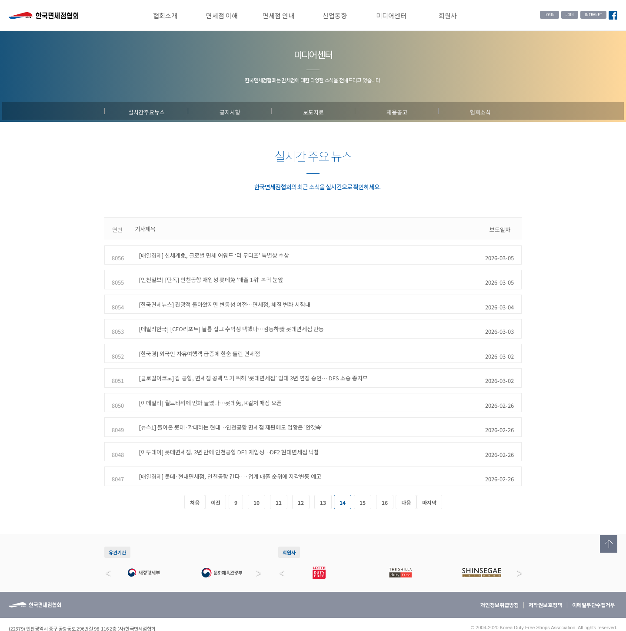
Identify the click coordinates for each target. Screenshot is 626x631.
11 (279, 480)
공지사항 (230, 111)
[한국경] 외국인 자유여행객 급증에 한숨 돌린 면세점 (195, 341)
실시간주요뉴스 (146, 111)
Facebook (613, 15)
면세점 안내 (278, 15)
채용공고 (396, 111)
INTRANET (593, 15)
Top (608, 544)
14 (343, 480)
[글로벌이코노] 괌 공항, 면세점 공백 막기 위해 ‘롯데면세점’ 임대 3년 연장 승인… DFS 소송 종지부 (249, 363)
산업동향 (335, 15)
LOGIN (549, 15)
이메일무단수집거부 (593, 583)
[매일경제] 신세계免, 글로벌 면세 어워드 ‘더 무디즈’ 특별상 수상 (210, 251)
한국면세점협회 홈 (44, 16)
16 (385, 480)
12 (301, 480)
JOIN (570, 15)
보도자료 (313, 111)
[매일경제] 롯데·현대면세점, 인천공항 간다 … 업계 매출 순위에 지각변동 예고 (226, 453)
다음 (406, 480)
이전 (215, 480)
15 (363, 480)
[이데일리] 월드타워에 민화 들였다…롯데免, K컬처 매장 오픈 (206, 386)
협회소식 (480, 111)
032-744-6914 (104, 614)
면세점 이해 (222, 15)
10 (256, 480)
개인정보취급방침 (499, 583)
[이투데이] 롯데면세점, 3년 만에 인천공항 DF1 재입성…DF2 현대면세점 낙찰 (225, 430)
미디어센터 (391, 15)
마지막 (429, 480)
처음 (195, 480)
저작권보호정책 (545, 583)
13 (323, 480)
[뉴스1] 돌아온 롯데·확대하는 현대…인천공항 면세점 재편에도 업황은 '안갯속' (227, 408)
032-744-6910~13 (48, 614)
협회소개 (165, 15)
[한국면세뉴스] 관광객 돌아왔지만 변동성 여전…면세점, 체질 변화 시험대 (220, 296)
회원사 (448, 15)
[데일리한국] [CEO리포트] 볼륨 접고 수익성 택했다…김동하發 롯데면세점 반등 (227, 318)
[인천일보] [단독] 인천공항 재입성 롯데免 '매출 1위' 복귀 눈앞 (207, 273)
